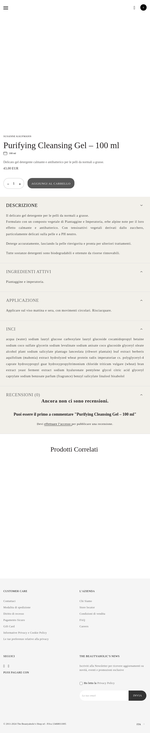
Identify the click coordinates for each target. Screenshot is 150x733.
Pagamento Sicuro (14, 620)
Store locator (87, 607)
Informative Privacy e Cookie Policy (25, 632)
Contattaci (9, 601)
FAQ (82, 620)
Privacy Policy (106, 683)
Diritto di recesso (13, 613)
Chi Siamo (86, 601)
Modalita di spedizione (17, 607)
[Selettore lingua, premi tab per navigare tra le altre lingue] (137, 724)
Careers (84, 626)
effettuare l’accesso (58, 424)
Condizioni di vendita (92, 613)
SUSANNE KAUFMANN (17, 136)
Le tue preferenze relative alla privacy (26, 639)
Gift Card (9, 626)
